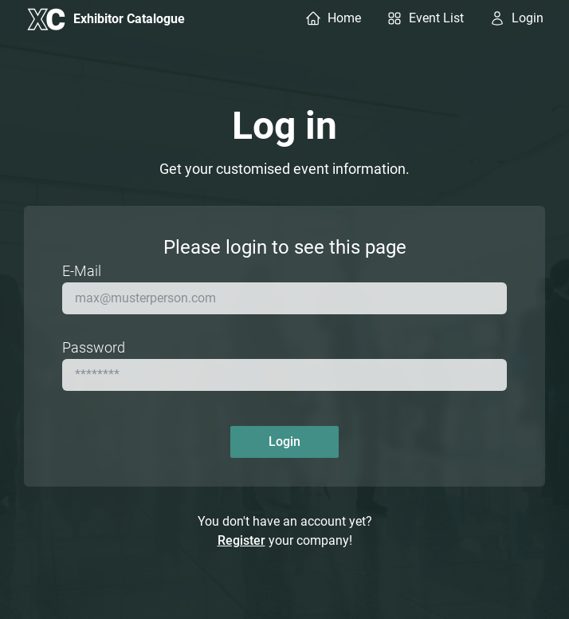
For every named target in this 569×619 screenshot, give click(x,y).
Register (241, 540)
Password (93, 347)
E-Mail (81, 270)
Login (284, 441)
